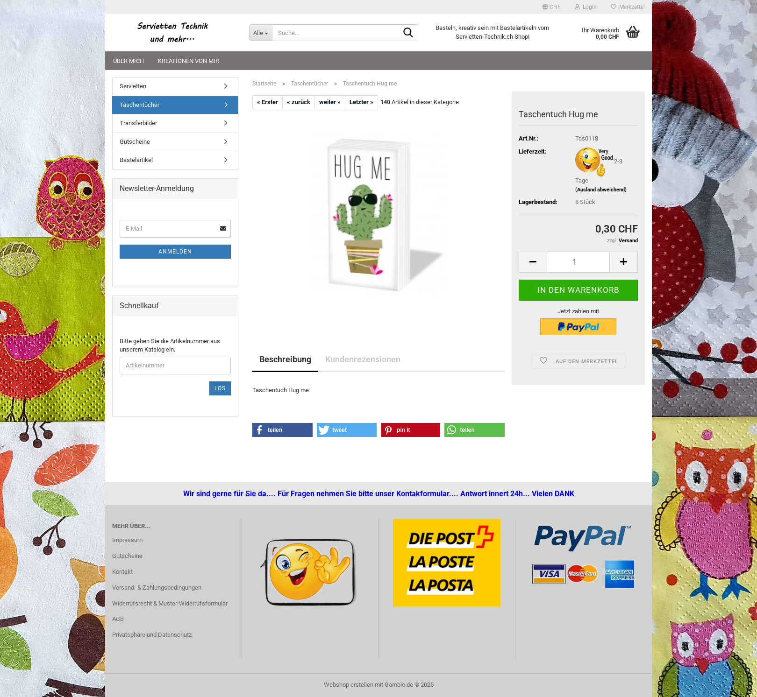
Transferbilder (138, 123)
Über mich (128, 60)
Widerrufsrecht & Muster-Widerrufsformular (170, 603)
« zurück (298, 102)
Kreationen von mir (188, 60)
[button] (552, 7)
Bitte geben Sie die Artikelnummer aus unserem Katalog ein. (170, 345)
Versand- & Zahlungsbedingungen (156, 587)
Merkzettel (628, 7)
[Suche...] (260, 32)
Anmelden (175, 251)
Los (220, 388)
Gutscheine (135, 141)
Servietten (133, 86)
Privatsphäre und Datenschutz (152, 634)
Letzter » (361, 102)
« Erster (267, 102)
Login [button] (586, 7)
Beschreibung (285, 359)
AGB (118, 618)
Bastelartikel (136, 159)
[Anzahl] (578, 262)
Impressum (127, 539)
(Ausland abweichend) (601, 190)
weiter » (330, 102)
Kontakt (122, 571)
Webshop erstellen (348, 684)
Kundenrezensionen (362, 359)
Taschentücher (139, 104)
